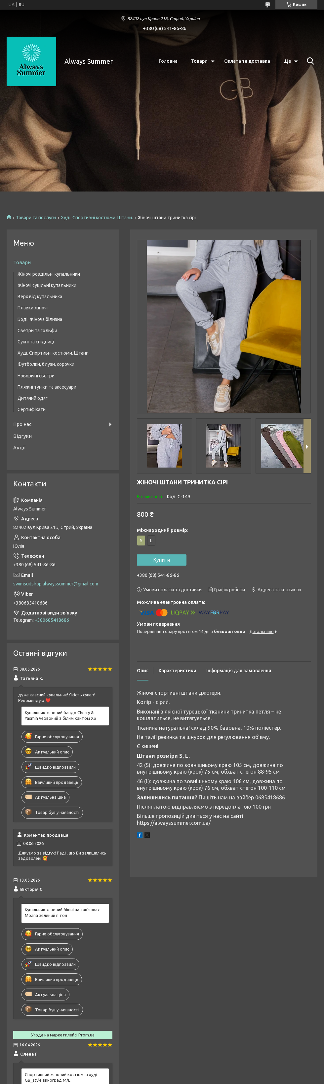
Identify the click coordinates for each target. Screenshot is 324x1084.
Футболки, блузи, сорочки (46, 364)
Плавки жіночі (33, 307)
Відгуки (22, 436)
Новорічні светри (36, 375)
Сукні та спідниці (36, 341)
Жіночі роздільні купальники (49, 274)
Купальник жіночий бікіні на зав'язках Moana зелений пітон (62, 912)
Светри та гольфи (37, 330)
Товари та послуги (36, 217)
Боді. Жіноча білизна (40, 319)
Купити (161, 560)
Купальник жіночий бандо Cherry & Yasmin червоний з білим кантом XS (60, 715)
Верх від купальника (40, 296)
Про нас (22, 424)
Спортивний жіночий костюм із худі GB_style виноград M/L (61, 1077)
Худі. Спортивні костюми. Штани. (97, 217)
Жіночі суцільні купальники (47, 285)
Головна (168, 61)
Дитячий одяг (33, 398)
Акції (19, 447)
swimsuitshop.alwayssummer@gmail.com (55, 583)
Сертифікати (32, 409)
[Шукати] (309, 61)
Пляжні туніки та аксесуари (47, 387)
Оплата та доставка (247, 61)
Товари (199, 61)
